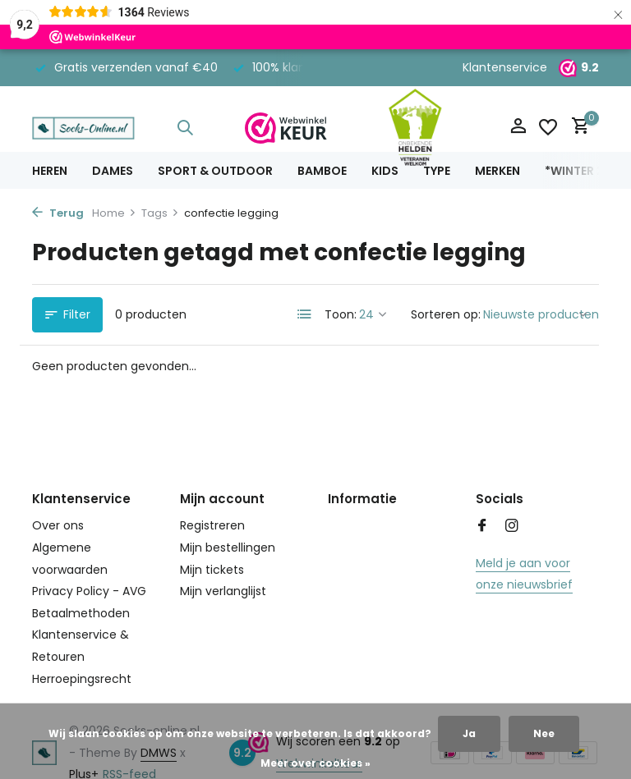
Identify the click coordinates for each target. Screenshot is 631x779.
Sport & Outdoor (215, 171)
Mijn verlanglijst (223, 591)
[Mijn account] (518, 127)
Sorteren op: (446, 314)
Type (436, 171)
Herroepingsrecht (81, 679)
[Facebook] (482, 527)
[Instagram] (511, 527)
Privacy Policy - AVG (89, 591)
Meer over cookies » (315, 763)
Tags (160, 213)
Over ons (58, 525)
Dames (112, 171)
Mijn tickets (212, 569)
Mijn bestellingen (227, 547)
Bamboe (322, 171)
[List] (304, 314)
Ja (469, 733)
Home (114, 213)
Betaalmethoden (81, 613)
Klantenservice (505, 67)
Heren (49, 171)
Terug (58, 213)
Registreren (212, 525)
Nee (544, 733)
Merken (497, 171)
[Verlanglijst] (548, 127)
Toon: (341, 314)
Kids (384, 171)
